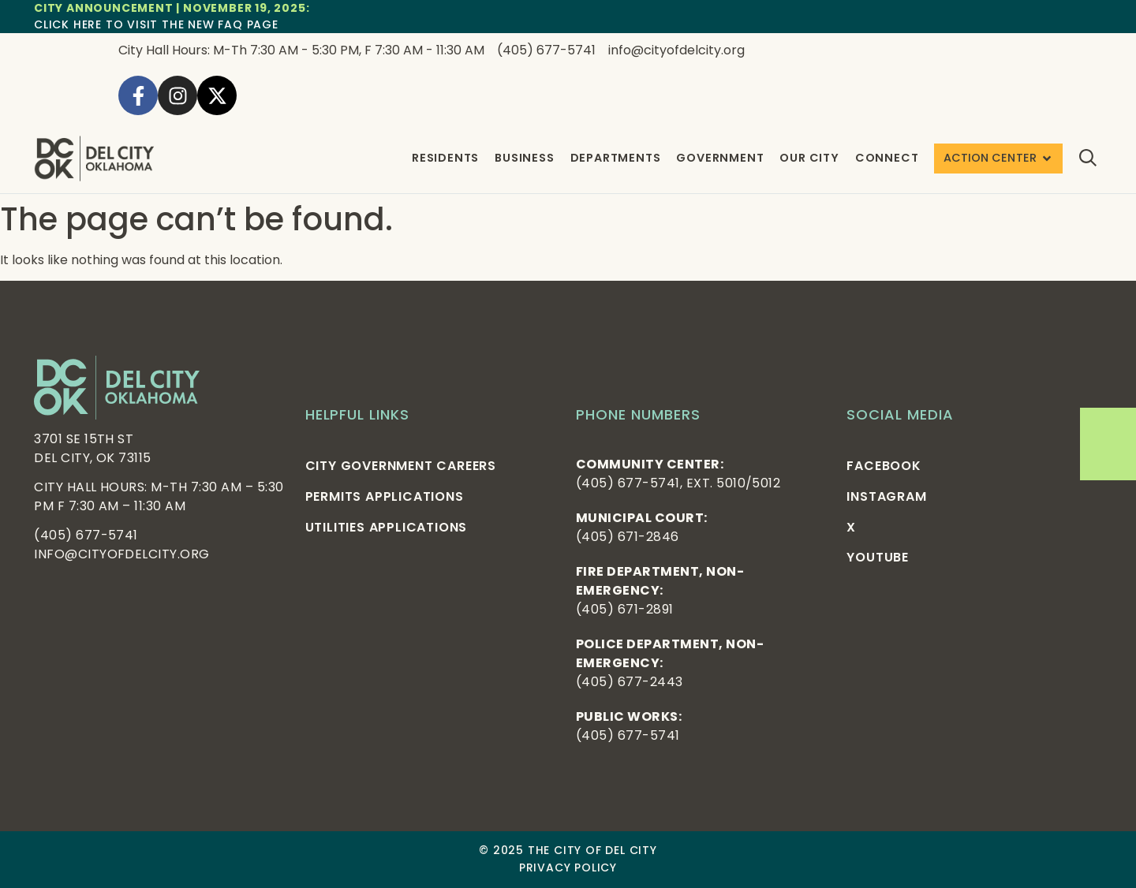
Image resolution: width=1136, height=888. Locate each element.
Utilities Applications (386, 527)
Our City (809, 158)
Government (720, 158)
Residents (445, 158)
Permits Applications (384, 496)
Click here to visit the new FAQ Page (156, 24)
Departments (615, 158)
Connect (887, 158)
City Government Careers (400, 466)
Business (524, 158)
